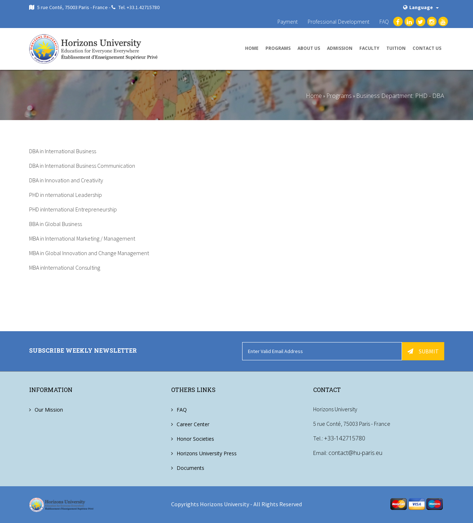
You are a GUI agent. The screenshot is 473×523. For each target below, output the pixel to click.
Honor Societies (195, 438)
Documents (190, 467)
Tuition (396, 48)
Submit (423, 351)
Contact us (427, 48)
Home (252, 48)
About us (308, 48)
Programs (278, 48)
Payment (287, 21)
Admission (339, 48)
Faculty (369, 48)
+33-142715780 (344, 439)
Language (421, 7)
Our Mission (49, 409)
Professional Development (339, 21)
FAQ (384, 21)
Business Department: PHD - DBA (400, 96)
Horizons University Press (207, 453)
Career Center (193, 424)
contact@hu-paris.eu (355, 453)
